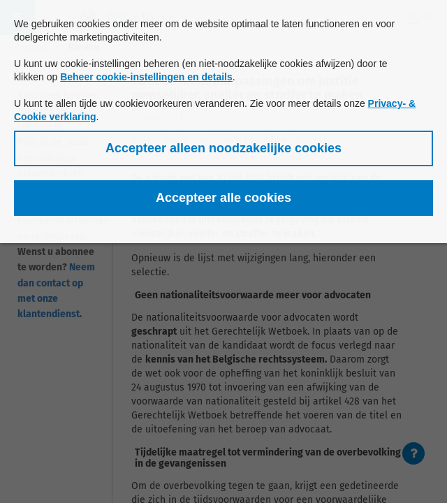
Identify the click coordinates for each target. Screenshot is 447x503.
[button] (223, 148)
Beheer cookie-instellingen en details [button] (146, 76)
